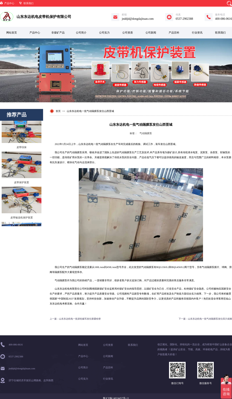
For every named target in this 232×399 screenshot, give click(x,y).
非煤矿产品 (58, 32)
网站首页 (11, 32)
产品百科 (174, 32)
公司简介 (81, 32)
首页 (58, 111)
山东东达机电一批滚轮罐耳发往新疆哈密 (80, 319)
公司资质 (127, 32)
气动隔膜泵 (146, 133)
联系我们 (28, 3)
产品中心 (9, 3)
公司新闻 (150, 32)
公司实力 (104, 32)
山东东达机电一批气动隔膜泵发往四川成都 (210, 319)
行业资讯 (197, 32)
